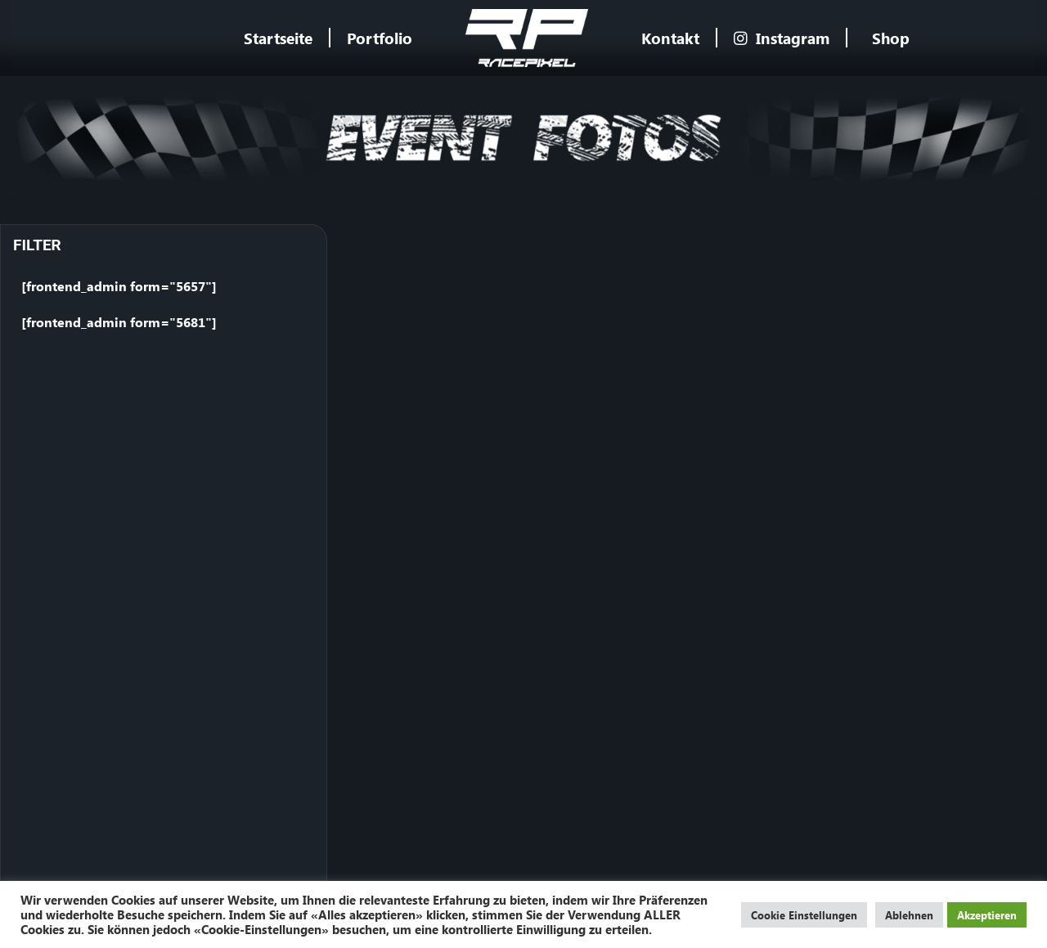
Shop (891, 37)
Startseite (278, 37)
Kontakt (670, 37)
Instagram (781, 38)
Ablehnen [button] (909, 915)
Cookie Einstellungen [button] (804, 915)
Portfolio (379, 37)
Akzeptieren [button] (987, 915)
